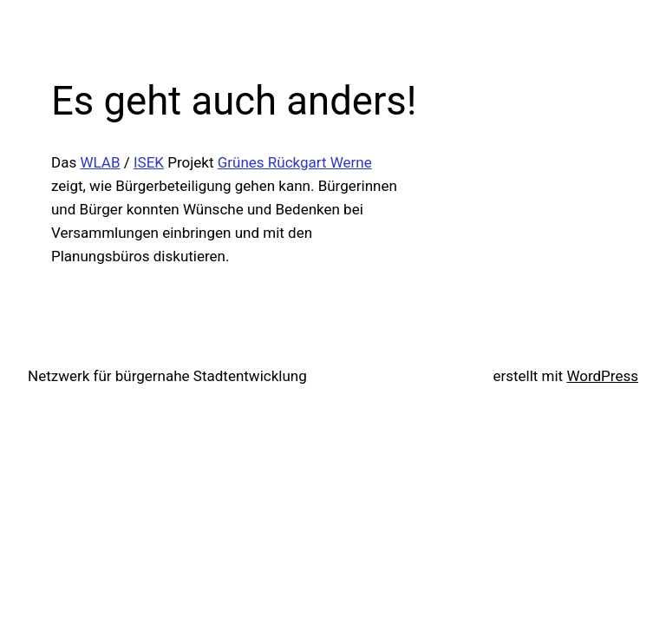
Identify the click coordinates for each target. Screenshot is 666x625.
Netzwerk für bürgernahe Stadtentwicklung (167, 376)
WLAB (100, 162)
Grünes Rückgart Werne (295, 162)
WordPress (602, 376)
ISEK (149, 162)
